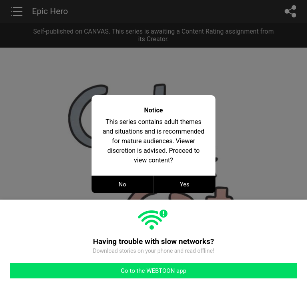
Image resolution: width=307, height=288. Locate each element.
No (122, 184)
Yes (184, 184)
